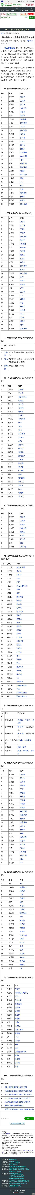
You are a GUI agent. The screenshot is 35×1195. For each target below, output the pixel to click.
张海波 (19, 630)
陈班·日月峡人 (22, 696)
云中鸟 (19, 608)
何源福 (22, 149)
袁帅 (19, 751)
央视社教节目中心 (15, 1186)
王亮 (18, 578)
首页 (2, 33)
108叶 (22, 939)
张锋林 (22, 848)
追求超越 (23, 204)
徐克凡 (22, 943)
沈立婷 (17, 1015)
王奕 (21, 884)
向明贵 (22, 134)
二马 (21, 895)
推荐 (29, 1118)
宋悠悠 (22, 920)
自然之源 (23, 156)
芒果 (21, 950)
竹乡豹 (22, 116)
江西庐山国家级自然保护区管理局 (17, 1098)
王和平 (19, 575)
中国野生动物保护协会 (16, 1176)
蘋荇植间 (23, 887)
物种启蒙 (24, 14)
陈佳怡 (17, 1018)
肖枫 (6, 359)
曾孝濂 (22, 961)
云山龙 (22, 104)
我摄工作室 (19, 1030)
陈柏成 (22, 931)
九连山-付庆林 (22, 586)
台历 (24, 1)
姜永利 (20, 482)
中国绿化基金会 (14, 1162)
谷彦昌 (22, 200)
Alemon (23, 247)
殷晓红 (17, 1055)
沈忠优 (19, 619)
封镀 (20, 474)
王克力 (22, 101)
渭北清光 (23, 815)
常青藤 (17, 1059)
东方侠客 (23, 123)
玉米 (16, 1048)
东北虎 (19, 571)
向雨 (22, 325)
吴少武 (22, 292)
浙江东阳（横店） (24, 1169)
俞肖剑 (19, 659)
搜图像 (14, 14)
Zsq (21, 303)
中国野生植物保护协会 (16, 1178)
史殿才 (22, 796)
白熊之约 (23, 108)
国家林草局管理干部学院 (17, 1166)
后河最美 (23, 130)
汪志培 (22, 539)
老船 (20, 441)
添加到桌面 (30, 1)
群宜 (18, 689)
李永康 (19, 601)
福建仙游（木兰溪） (16, 1171)
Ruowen (22, 957)
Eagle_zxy (23, 935)
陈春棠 (19, 634)
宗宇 (16, 1037)
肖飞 (22, 186)
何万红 (22, 197)
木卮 (21, 946)
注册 (7, 1)
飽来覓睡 (23, 913)
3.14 (21, 182)
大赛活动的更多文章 (17, 1123)
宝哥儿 (22, 906)
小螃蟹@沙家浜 (21, 1052)
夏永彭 (22, 255)
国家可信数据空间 (17, 30)
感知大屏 (31, 14)
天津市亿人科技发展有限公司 (19, 1181)
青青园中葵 (22, 397)
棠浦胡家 (23, 167)
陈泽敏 (22, 928)
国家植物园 (13, 1169)
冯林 (22, 160)
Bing (21, 917)
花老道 (22, 891)
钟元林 (19, 652)
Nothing (23, 547)
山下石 (22, 826)
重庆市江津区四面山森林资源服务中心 (19, 1109)
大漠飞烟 (27, 740)
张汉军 (22, 127)
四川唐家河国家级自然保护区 (16, 1087)
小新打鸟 (23, 163)
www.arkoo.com (11, 1149)
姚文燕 (17, 1041)
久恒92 (22, 141)
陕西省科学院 (13, 1164)
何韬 (22, 833)
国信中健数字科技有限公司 (18, 1183)
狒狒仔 (22, 965)
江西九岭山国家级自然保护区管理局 (18, 1094)
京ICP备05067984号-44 (17, 1190)
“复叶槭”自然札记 (21, 993)
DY (21, 968)
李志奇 (22, 804)
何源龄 (22, 306)
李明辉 (22, 112)
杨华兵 (19, 604)
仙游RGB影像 (22, 685)
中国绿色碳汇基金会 (16, 1174)
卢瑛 (22, 288)
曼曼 (24, 747)
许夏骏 (20, 412)
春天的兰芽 (21, 567)
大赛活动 (30, 41)
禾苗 (22, 178)
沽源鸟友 (20, 667)
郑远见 (19, 645)
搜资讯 (9, 14)
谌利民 (22, 145)
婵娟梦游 (20, 682)
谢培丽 (19, 670)
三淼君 (22, 909)
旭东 (21, 902)
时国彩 (22, 321)
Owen (22, 314)
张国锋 (22, 138)
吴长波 (17, 1007)
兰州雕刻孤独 (22, 693)
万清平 (22, 97)
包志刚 (22, 171)
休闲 (18, 593)
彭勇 (22, 189)
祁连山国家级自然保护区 (14, 1106)
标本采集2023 (10, 48)
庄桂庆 (22, 898)
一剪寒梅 (23, 152)
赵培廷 (19, 648)
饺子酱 (22, 924)
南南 (19, 747)
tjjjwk (22, 317)
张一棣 (21, 734)
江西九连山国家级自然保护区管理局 (18, 1091)
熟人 (18, 663)
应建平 (22, 284)
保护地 (20, 1)
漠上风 (22, 778)
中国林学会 (13, 1159)
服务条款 (8, 1133)
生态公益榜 (30, 5)
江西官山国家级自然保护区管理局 (17, 1102)
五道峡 (22, 800)
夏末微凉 (23, 193)
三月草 (22, 954)
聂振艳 (26, 751)
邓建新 (22, 793)
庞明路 (17, 1033)
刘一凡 (22, 270)
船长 (18, 656)
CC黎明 (23, 119)
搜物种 (3, 14)
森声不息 (23, 174)
